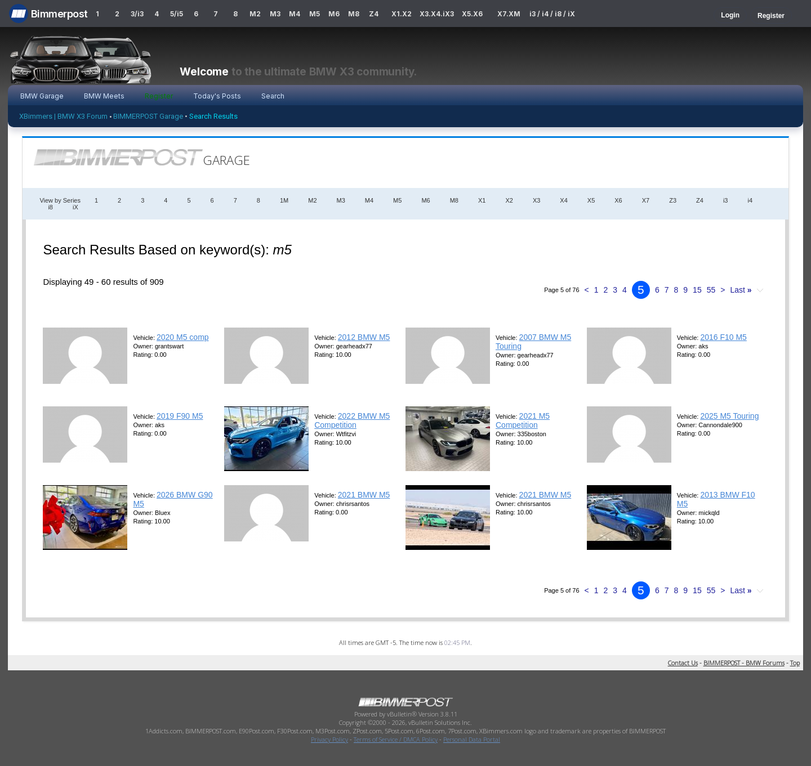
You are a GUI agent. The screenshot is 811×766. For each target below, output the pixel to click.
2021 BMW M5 (364, 494)
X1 (481, 200)
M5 (314, 14)
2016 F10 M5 (723, 337)
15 (697, 289)
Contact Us (683, 663)
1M (284, 200)
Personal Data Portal (471, 739)
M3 (275, 14)
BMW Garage (42, 96)
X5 (591, 200)
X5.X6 (472, 14)
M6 (334, 14)
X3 (536, 200)
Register (771, 16)
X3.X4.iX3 (437, 14)
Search (272, 96)
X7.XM (508, 14)
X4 (563, 200)
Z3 (672, 200)
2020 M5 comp (183, 337)
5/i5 (176, 14)
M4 (294, 14)
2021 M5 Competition (523, 420)
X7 (645, 200)
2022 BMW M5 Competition (352, 420)
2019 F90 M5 (180, 415)
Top (795, 663)
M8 (353, 14)
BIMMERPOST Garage (148, 116)
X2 (509, 200)
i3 (725, 200)
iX (75, 207)
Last (740, 289)
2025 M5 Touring (729, 415)
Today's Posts (217, 96)
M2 (255, 14)
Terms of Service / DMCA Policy (396, 739)
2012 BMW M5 (364, 337)
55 (711, 289)
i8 (50, 207)
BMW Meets (104, 96)
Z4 (373, 14)
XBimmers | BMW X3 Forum (63, 116)
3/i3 (137, 14)
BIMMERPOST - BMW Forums (744, 663)
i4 (749, 200)
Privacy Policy (329, 739)
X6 (618, 200)
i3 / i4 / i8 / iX (552, 14)
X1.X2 (401, 14)
